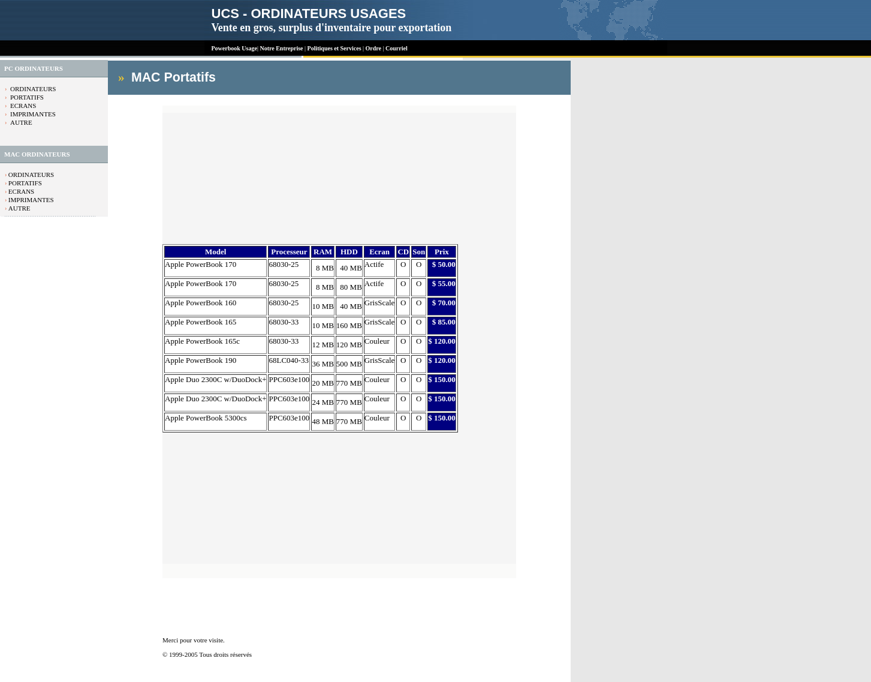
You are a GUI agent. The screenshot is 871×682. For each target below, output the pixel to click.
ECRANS (23, 105)
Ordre (374, 48)
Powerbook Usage (234, 48)
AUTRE (21, 122)
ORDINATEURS (33, 88)
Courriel (396, 48)
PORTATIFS (27, 97)
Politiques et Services (334, 48)
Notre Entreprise (281, 48)
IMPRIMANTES (33, 114)
